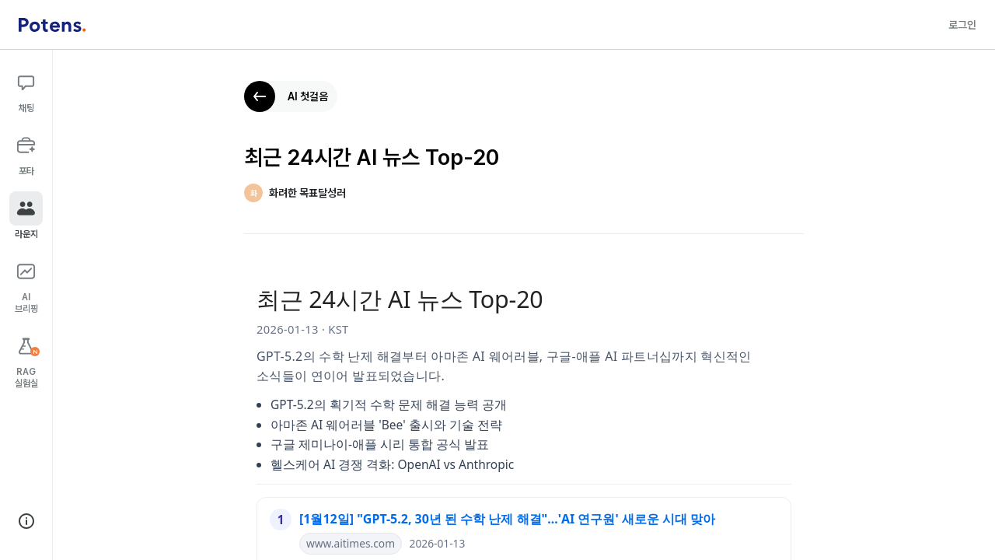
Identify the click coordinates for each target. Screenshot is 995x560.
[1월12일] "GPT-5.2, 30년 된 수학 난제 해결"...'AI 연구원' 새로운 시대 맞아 (507, 519)
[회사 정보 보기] (26, 521)
